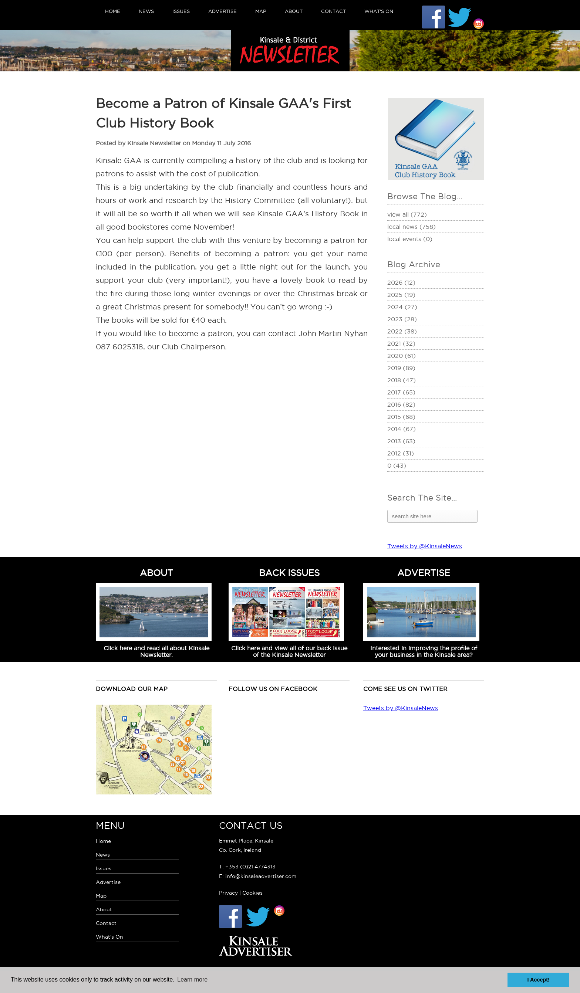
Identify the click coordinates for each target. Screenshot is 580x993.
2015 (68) (401, 416)
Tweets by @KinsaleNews (424, 546)
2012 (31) (400, 453)
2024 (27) (402, 307)
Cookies (252, 893)
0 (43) (396, 465)
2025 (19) (401, 294)
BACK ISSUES (289, 572)
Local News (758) (411, 226)
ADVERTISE (423, 572)
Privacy (228, 893)
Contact (333, 11)
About (294, 11)
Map (260, 11)
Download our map (132, 688)
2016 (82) (401, 404)
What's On (378, 11)
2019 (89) (401, 368)
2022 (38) (402, 331)
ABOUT (156, 572)
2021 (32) (401, 343)
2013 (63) (401, 441)
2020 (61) (401, 355)
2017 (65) (401, 392)
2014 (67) (401, 429)
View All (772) (407, 214)
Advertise (222, 11)
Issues (181, 11)
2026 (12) (401, 282)
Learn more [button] (192, 979)
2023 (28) (402, 319)
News (146, 11)
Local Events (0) (409, 238)
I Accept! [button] (538, 980)
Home (112, 11)
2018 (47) (401, 380)
